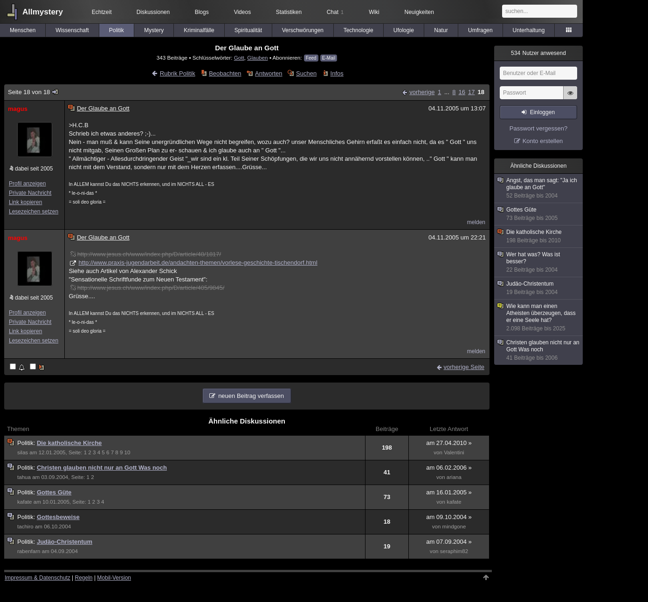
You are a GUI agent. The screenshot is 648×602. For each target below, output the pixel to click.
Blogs (202, 12)
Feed (311, 58)
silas (22, 452)
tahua (24, 477)
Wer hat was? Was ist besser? (538, 262)
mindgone (454, 526)
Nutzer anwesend (538, 53)
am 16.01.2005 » (449, 492)
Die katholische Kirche (69, 442)
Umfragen (480, 30)
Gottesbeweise (58, 516)
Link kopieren (25, 202)
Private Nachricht (30, 193)
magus (18, 108)
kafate (24, 502)
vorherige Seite (464, 366)
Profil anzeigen (27, 183)
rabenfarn (29, 551)
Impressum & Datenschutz (37, 578)
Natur (441, 30)
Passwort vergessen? (538, 128)
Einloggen (542, 112)
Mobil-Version (114, 578)
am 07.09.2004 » (449, 541)
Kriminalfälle (199, 30)
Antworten (269, 73)
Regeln (84, 578)
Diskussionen (153, 12)
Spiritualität (248, 30)
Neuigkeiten (419, 12)
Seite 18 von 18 (33, 92)
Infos (337, 73)
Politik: (27, 442)
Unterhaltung (529, 30)
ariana (454, 477)
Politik (116, 30)
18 (481, 92)
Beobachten (225, 73)
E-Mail (328, 58)
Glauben (257, 58)
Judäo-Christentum (64, 541)
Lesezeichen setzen (33, 211)
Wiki (374, 12)
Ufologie (403, 30)
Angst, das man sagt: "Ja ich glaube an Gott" (538, 188)
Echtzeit (102, 12)
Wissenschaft (72, 30)
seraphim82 (454, 551)
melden (476, 222)
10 (127, 452)
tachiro (25, 526)
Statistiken (289, 12)
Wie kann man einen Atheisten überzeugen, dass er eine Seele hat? (538, 317)
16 (462, 92)
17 (471, 92)
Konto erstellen (543, 140)
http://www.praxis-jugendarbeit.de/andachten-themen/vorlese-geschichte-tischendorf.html (197, 262)
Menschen (22, 30)
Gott (239, 58)
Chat (335, 12)
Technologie (358, 30)
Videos (242, 12)
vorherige (421, 92)
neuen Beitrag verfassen (251, 395)
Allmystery (42, 11)
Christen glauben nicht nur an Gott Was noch (102, 467)
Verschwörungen (303, 30)
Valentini (454, 452)
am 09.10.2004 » (449, 516)
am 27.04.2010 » (449, 442)
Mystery (154, 30)
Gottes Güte (54, 492)
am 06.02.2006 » (449, 467)
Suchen (306, 73)
